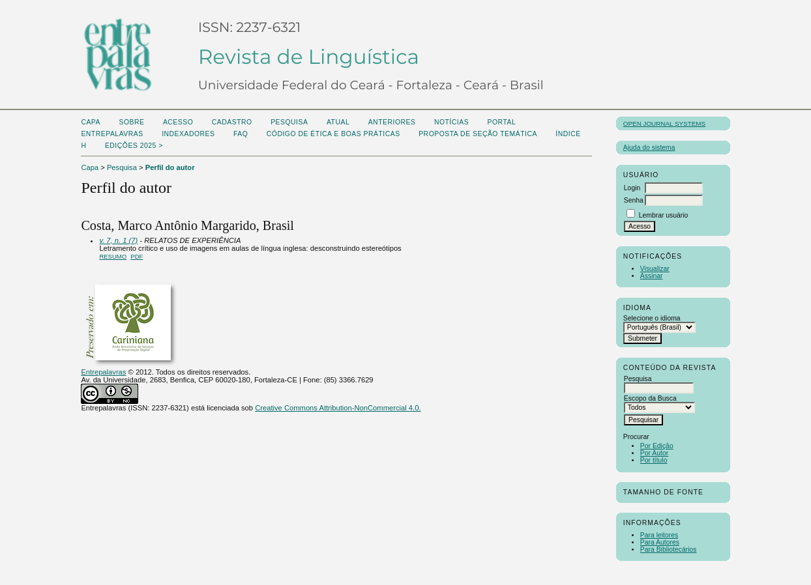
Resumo (112, 256)
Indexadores (188, 133)
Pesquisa (289, 122)
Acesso (178, 122)
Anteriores (392, 122)
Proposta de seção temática (478, 133)
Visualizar (655, 268)
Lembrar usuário (663, 215)
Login (632, 188)
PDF (136, 256)
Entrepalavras (103, 372)
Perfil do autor (170, 167)
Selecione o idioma (652, 318)
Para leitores (659, 535)
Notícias (451, 122)
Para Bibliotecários (668, 549)
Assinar (651, 275)
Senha (633, 200)
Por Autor (654, 453)
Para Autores (659, 542)
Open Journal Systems (664, 123)
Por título (654, 460)
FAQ (240, 133)
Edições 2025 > (134, 145)
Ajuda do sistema (649, 147)
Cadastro (232, 122)
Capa (90, 122)
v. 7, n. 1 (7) (118, 240)
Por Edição (656, 445)
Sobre (131, 122)
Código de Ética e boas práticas (333, 133)
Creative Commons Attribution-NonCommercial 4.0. (337, 408)
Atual (338, 122)
